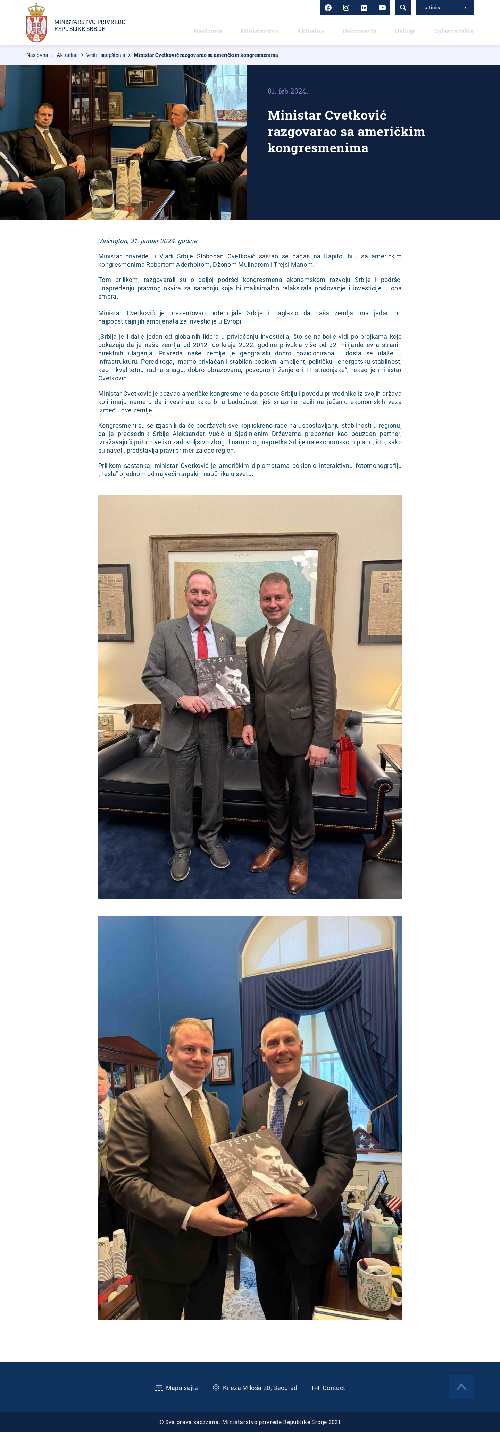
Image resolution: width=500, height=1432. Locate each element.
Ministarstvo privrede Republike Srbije (89, 25)
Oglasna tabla (453, 31)
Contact (334, 1387)
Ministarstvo (259, 31)
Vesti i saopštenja (105, 55)
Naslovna (208, 31)
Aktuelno (310, 31)
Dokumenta (359, 31)
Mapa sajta (182, 1387)
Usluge (405, 31)
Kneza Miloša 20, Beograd (260, 1387)
